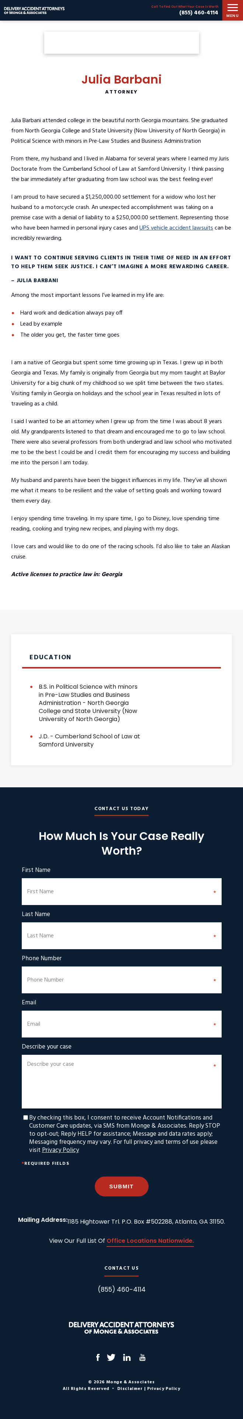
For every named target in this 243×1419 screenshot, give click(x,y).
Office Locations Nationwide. (150, 1241)
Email (29, 1003)
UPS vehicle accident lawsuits (176, 228)
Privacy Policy (60, 1150)
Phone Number (42, 959)
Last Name (36, 915)
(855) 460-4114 (198, 13)
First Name (36, 870)
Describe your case (47, 1047)
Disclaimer (130, 1389)
